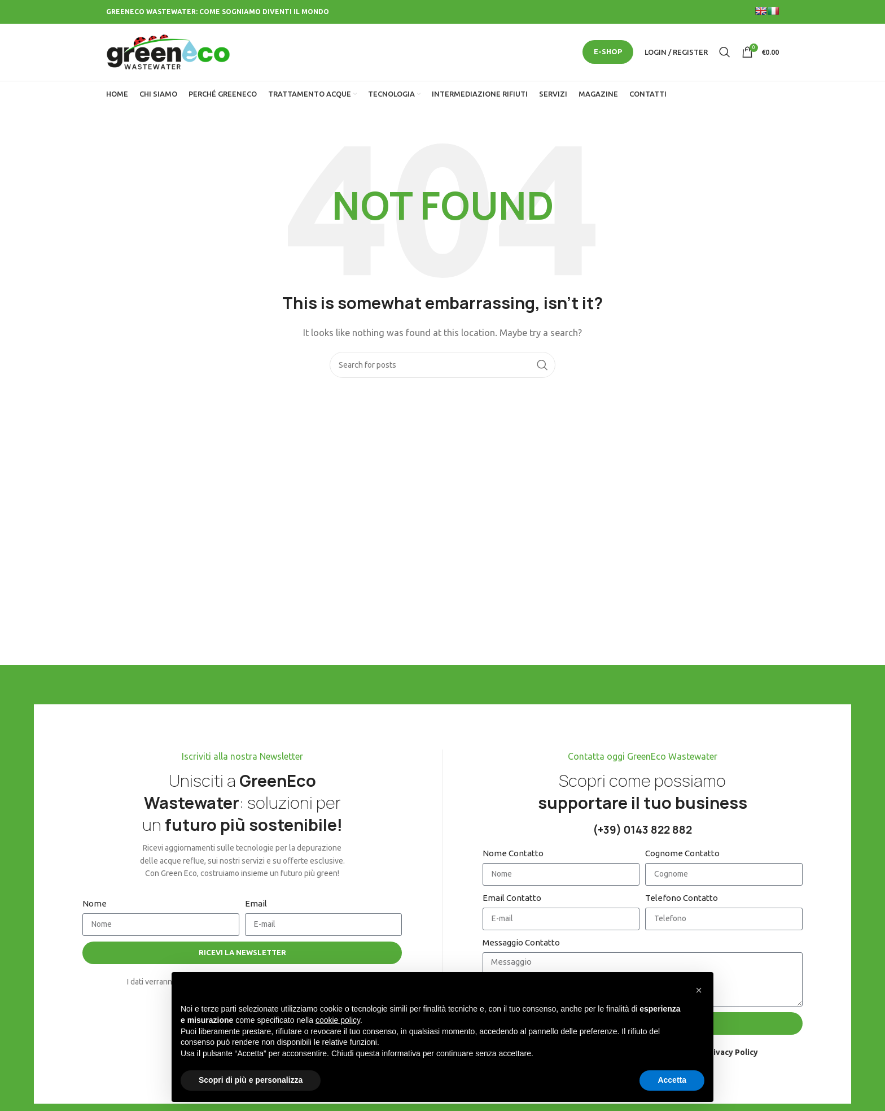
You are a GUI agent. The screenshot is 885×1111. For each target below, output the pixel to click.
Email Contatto (512, 899)
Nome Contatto (513, 855)
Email (256, 905)
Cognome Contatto (682, 855)
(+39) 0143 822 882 (642, 832)
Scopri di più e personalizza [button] (251, 1079)
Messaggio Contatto (521, 944)
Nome (94, 905)
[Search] (724, 53)
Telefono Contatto (681, 899)
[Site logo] (168, 52)
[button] (699, 990)
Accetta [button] (672, 1079)
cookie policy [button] (338, 1020)
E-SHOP (608, 52)
